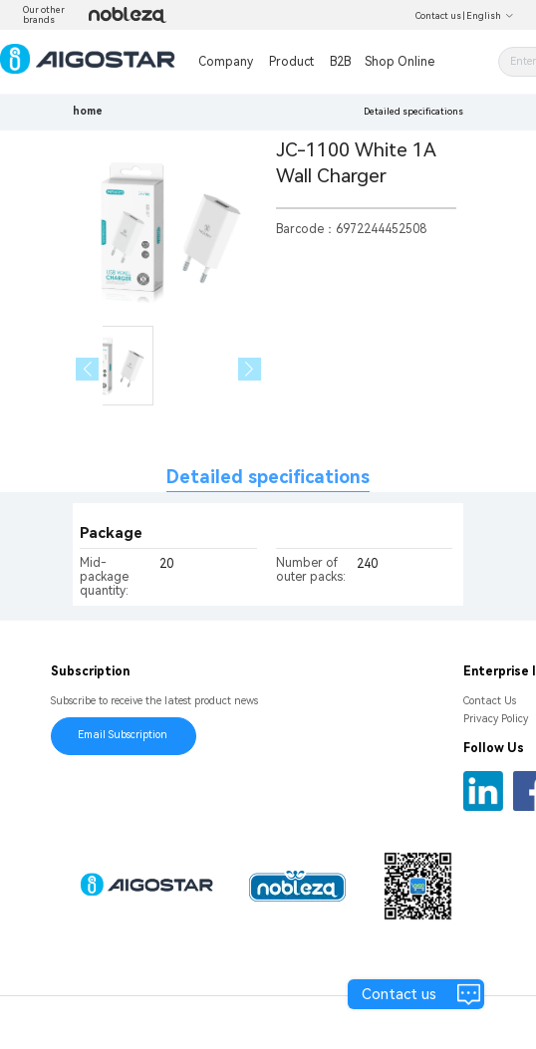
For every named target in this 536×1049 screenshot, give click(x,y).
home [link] (88, 111)
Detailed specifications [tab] (268, 476)
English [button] (490, 16)
